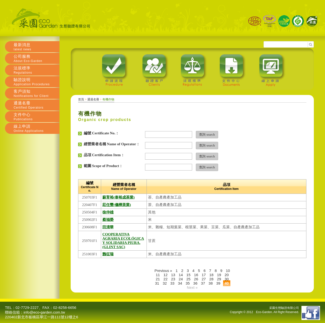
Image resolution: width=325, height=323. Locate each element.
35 (188, 283)
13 (173, 275)
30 (227, 279)
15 (188, 275)
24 (181, 279)
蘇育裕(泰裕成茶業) (118, 197)
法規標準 (36, 70)
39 (218, 283)
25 (188, 279)
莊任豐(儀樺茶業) (116, 205)
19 (219, 275)
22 (165, 279)
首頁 (81, 99)
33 (172, 283)
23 (173, 279)
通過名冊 (93, 99)
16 (196, 275)
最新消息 (36, 47)
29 (219, 279)
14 (181, 275)
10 (228, 270)
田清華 (108, 227)
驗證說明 (36, 82)
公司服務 (36, 58)
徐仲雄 (108, 212)
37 (203, 283)
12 (165, 275)
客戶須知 (36, 93)
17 (204, 275)
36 (195, 283)
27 (204, 279)
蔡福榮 (108, 220)
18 (211, 275)
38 (210, 283)
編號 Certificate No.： (98, 133)
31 (157, 283)
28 (211, 279)
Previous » (163, 270)
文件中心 (36, 117)
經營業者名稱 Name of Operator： (109, 144)
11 (158, 275)
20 (227, 275)
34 (180, 283)
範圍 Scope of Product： (100, 166)
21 (158, 279)
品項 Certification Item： (101, 155)
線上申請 (36, 128)
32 (165, 283)
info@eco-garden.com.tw (44, 312)
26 (196, 279)
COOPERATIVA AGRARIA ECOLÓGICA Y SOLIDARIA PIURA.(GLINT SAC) (123, 240)
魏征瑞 (108, 254)
